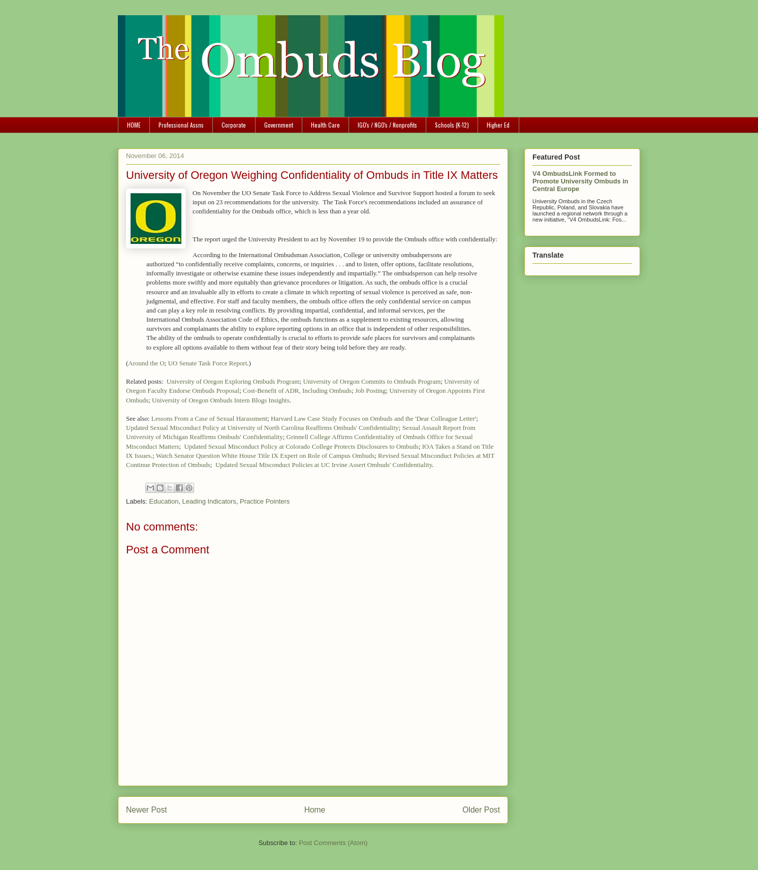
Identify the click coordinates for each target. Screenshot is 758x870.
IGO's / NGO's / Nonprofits (387, 124)
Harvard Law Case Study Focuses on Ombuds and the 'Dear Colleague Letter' (373, 418)
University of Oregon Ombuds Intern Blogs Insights (221, 400)
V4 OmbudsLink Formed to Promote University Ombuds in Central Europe (580, 181)
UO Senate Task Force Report (207, 363)
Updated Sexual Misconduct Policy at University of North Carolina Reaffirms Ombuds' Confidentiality (262, 427)
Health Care (325, 124)
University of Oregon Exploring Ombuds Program (233, 381)
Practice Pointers (265, 501)
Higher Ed (498, 124)
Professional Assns (181, 124)
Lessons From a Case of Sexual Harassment (209, 418)
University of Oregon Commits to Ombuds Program (371, 381)
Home (315, 809)
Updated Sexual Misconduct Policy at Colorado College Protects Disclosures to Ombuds (301, 446)
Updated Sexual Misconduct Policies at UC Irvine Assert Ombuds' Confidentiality (323, 465)
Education (164, 501)
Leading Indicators (209, 501)
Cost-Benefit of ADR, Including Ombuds (297, 390)
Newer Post (146, 809)
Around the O (146, 363)
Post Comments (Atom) (333, 843)
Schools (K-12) (452, 124)
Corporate (234, 124)
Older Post (481, 809)
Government (278, 124)
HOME (134, 124)
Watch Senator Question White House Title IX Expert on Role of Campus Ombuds (265, 455)
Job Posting (370, 390)
